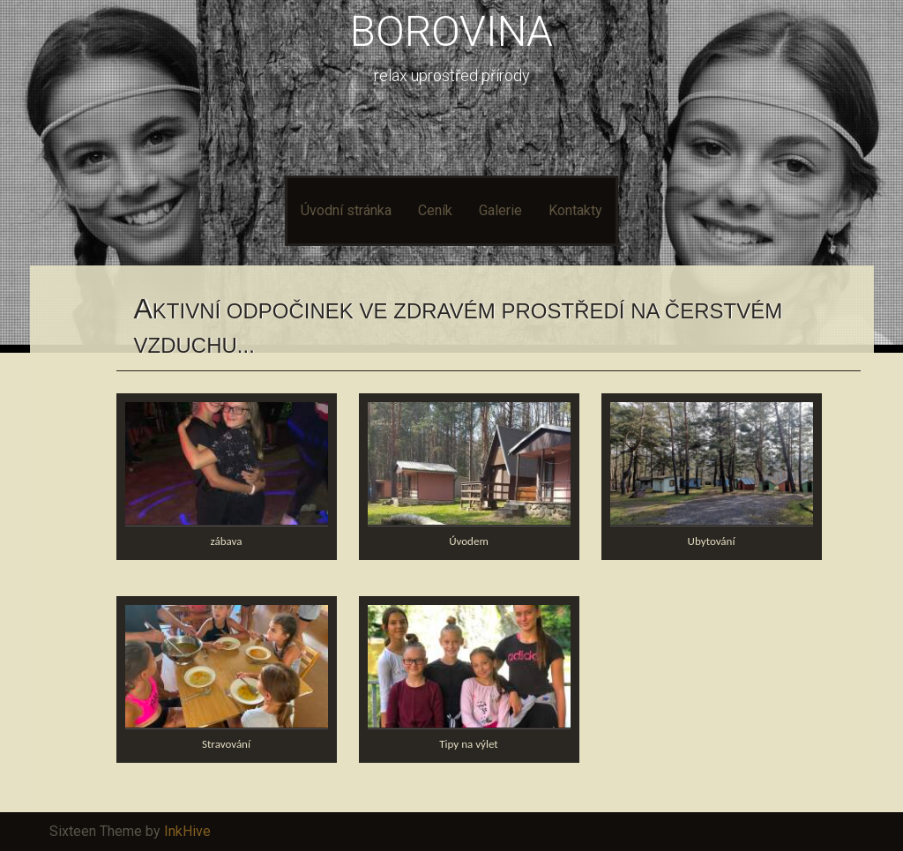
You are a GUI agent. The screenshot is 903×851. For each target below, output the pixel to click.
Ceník (435, 210)
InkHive (187, 831)
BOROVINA (451, 31)
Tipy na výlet (468, 743)
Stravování (226, 743)
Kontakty (575, 210)
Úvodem (469, 541)
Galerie (500, 210)
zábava (227, 541)
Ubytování (711, 541)
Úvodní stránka (346, 210)
